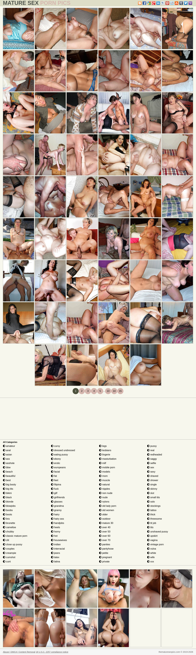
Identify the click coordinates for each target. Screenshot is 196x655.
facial (55, 471)
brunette (9, 523)
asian (7, 454)
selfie (151, 463)
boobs (8, 510)
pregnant (105, 557)
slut (150, 493)
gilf (54, 493)
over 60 (104, 536)
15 (120, 391)
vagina (152, 540)
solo (151, 501)
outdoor (105, 518)
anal (7, 450)
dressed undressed (63, 450)
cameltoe (9, 527)
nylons (104, 501)
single (152, 484)
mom (103, 476)
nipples (104, 489)
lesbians (105, 450)
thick (151, 514)
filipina (56, 484)
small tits (153, 497)
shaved (152, 476)
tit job (151, 523)
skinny (152, 489)
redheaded (154, 454)
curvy (55, 446)
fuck (55, 489)
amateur (9, 446)
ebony (56, 459)
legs (103, 446)
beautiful (9, 476)
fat (54, 476)
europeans (58, 467)
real (150, 450)
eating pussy (59, 454)
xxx (150, 561)
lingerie (104, 454)
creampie (9, 553)
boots (7, 514)
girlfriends (58, 497)
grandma (57, 506)
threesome (154, 518)
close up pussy (12, 544)
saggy (152, 459)
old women (106, 510)
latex (55, 557)
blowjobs (9, 506)
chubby (8, 531)
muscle (104, 480)
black (7, 497)
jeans (55, 553)
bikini (7, 493)
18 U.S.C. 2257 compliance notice (52, 652)
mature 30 (106, 523)
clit (6, 540)
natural (104, 484)
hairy (55, 514)
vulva (151, 548)
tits (150, 527)
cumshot (9, 557)
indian (56, 544)
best (7, 480)
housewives (59, 540)
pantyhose (106, 548)
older (103, 514)
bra (6, 518)
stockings (153, 506)
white (151, 553)
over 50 (104, 531)
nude (103, 497)
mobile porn (107, 467)
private (104, 561)
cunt (7, 561)
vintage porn (155, 544)
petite (103, 553)
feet (54, 480)
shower (152, 480)
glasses (56, 501)
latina (55, 561)
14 (114, 391)
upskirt (152, 536)
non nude (105, 493)
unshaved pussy (157, 531)
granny (56, 510)
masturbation (107, 459)
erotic (55, 463)
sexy (151, 471)
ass (6, 459)
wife (151, 557)
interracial (58, 548)
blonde (8, 501)
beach (8, 471)
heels (55, 527)
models (104, 471)
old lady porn (107, 506)
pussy (152, 446)
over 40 (104, 527)
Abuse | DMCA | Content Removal (19, 652)
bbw (7, 467)
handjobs (57, 523)
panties (104, 544)
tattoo (151, 510)
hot (54, 536)
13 (108, 391)
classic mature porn (15, 536)
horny (55, 531)
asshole (9, 463)
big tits (8, 489)
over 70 (104, 540)
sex (150, 467)
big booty (9, 484)
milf (102, 463)
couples (9, 548)
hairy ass (57, 518)
